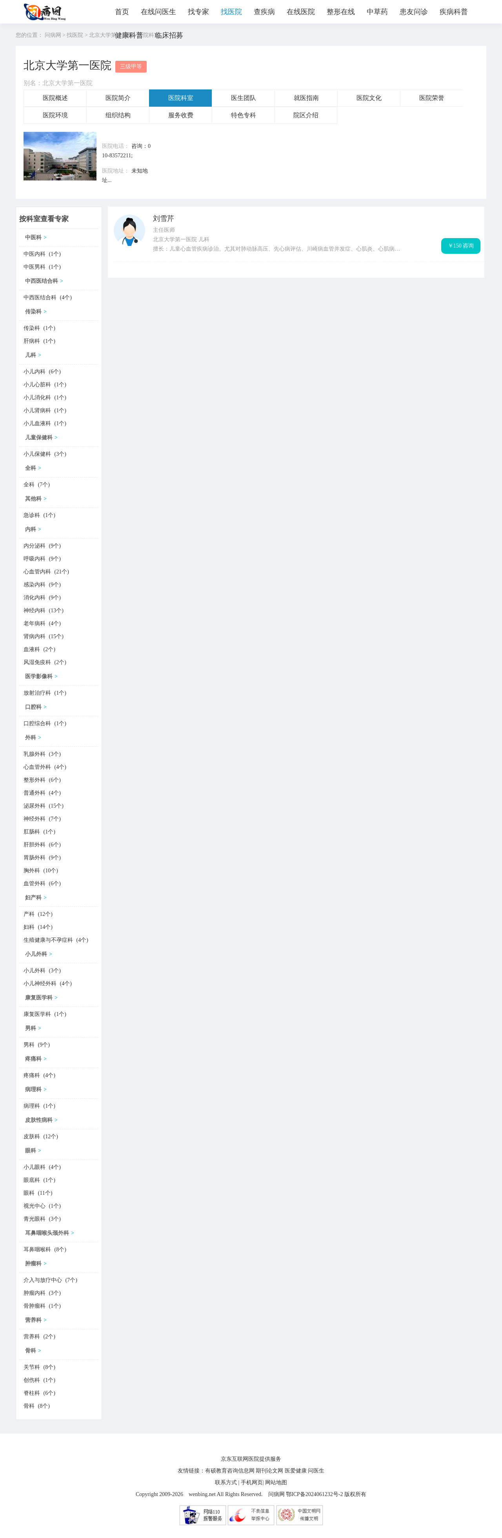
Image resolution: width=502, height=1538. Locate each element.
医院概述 (55, 98)
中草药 (377, 12)
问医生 (316, 1471)
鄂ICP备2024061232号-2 (314, 1494)
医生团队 (243, 98)
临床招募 (169, 35)
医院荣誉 (431, 98)
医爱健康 (296, 1471)
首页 (122, 12)
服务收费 (180, 115)
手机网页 (252, 1482)
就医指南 (306, 98)
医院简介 (118, 98)
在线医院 (301, 12)
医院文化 (369, 98)
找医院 (231, 12)
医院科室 (180, 98)
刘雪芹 (163, 218)
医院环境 (55, 115)
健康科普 (129, 35)
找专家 (198, 12)
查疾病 (264, 12)
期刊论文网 (269, 1471)
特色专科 (243, 115)
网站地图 (276, 1482)
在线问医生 (158, 12)
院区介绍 (305, 115)
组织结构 (118, 115)
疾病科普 (454, 12)
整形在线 (341, 12)
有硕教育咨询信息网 (230, 1471)
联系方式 (226, 1482)
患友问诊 (414, 12)
